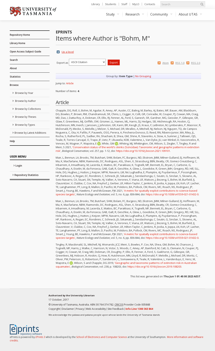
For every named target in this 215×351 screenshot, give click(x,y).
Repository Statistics (26, 175)
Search (14, 60)
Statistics (15, 76)
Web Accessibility (96, 309)
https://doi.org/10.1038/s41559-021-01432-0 (172, 194)
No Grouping (143, 76)
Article (70, 83)
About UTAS (190, 14)
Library (95, 4)
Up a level (68, 52)
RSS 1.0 (179, 63)
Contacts (149, 4)
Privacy (80, 309)
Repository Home (20, 35)
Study (112, 14)
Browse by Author (25, 101)
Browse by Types (24, 125)
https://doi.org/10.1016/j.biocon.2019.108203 (154, 266)
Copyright (54, 309)
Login (19, 165)
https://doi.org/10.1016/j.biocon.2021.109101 (143, 151)
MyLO (135, 4)
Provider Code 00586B (132, 305)
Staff (124, 4)
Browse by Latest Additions (30, 132)
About (13, 68)
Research (134, 14)
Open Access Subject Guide (25, 51)
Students (110, 4)
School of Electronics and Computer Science (101, 337)
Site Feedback (116, 309)
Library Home (17, 43)
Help (12, 141)
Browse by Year (23, 93)
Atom (165, 63)
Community (161, 14)
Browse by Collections (27, 109)
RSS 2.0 (195, 63)
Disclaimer (68, 309)
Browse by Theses (25, 117)
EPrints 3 (40, 337)
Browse (14, 85)
